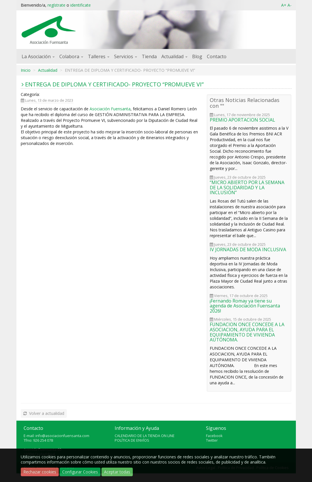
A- (290, 5)
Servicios (125, 56)
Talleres (98, 56)
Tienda (149, 56)
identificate (80, 5)
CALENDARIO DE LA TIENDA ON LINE (145, 435)
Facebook (214, 435)
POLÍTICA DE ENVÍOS (132, 440)
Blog (197, 56)
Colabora (71, 56)
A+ (283, 5)
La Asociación (38, 56)
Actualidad (174, 56)
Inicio (26, 70)
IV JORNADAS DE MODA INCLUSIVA (248, 249)
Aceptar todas (117, 472)
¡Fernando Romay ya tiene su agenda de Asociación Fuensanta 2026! (245, 306)
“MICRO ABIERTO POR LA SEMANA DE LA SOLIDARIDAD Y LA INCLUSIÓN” (247, 187)
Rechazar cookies (39, 472)
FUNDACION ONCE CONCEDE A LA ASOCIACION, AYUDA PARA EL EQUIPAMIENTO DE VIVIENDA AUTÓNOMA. (247, 332)
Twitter (212, 440)
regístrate (56, 5)
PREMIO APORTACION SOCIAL (242, 120)
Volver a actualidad (43, 413)
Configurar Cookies (80, 472)
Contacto (216, 56)
